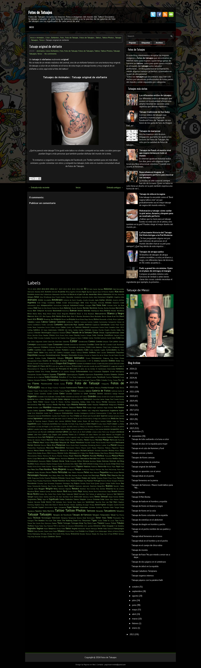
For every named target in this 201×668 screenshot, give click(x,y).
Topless (54, 523)
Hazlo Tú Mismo (57, 402)
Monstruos (119, 453)
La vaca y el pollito (117, 426)
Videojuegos (118, 528)
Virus (96, 531)
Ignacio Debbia (32, 410)
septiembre (137, 591)
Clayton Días (64, 338)
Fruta (50, 391)
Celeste (61, 330)
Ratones (44, 486)
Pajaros (79, 466)
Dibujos (60, 358)
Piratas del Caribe (89, 478)
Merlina (30, 450)
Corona (66, 344)
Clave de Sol (55, 338)
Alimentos (107, 294)
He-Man (67, 402)
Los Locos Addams (105, 434)
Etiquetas (146, 43)
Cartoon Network (82, 327)
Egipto (35, 366)
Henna (98, 402)
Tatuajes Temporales (101, 515)
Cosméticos (82, 344)
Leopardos (114, 429)
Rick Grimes (91, 489)
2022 (65, 289)
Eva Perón (73, 377)
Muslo (121, 455)
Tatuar (113, 515)
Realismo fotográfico (97, 486)
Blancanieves (100, 313)
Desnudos (73, 355)
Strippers (110, 505)
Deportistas (32, 355)
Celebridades (52, 330)
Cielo (94, 335)
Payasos (30, 472)
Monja (106, 453)
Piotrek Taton (70, 478)
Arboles (109, 300)
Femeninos (53, 379)
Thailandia (117, 518)
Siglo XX (45, 499)
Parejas (78, 469)
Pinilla (41, 478)
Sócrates (37, 502)
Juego (109, 421)
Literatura (120, 432)
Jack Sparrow (102, 416)
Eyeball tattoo (91, 377)
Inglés (121, 410)
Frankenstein (71, 387)
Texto (109, 517)
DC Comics (58, 352)
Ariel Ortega (41, 303)
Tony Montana (46, 523)
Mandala (98, 440)
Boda (68, 316)
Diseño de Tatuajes (51, 361)
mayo (134, 609)
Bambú (79, 308)
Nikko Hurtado (52, 461)
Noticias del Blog (116, 461)
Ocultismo (66, 464)
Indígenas (68, 410)
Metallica (48, 450)
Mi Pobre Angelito (72, 450)
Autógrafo (65, 305)
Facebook (101, 377)
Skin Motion (114, 499)
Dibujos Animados (74, 357)
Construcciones (41, 344)
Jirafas (29, 421)
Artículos (101, 303)
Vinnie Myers (69, 531)
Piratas (78, 478)
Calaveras (61, 322)
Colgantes (38, 341)
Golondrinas (70, 396)
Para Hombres (45, 469)
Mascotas (50, 448)
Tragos (94, 523)
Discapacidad (32, 361)
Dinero (88, 358)
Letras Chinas (32, 432)
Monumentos (32, 456)
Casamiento (94, 327)
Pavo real (120, 469)
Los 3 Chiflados (79, 434)
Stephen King (39, 505)
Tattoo (98, 37)
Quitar (102, 483)
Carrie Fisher (50, 327)
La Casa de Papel (42, 426)
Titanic (121, 520)
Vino (76, 531)
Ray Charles (52, 486)
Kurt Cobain (112, 424)
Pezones (74, 475)
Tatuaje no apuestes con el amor (146, 471)
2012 (132, 634)
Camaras (83, 322)
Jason (60, 418)
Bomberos (86, 316)
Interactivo (31, 416)
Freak (86, 388)
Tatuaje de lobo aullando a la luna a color (150, 439)
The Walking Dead (70, 520)
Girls (45, 396)
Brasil (122, 316)
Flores (35, 383)
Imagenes (51, 410)
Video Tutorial (108, 528)
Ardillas (121, 300)
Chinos (52, 335)
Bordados (98, 316)
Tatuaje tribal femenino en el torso (146, 536)
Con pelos (113, 341)
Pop (85, 481)
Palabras (87, 466)
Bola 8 (73, 316)
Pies (109, 475)
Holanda (95, 404)
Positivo (103, 481)
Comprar (106, 341)
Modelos (97, 453)
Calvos (76, 322)
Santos (46, 497)
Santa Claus (38, 497)
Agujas (94, 292)
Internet (38, 416)
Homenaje (56, 407)
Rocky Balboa (73, 491)
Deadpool (66, 352)
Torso (41, 40)
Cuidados (80, 350)
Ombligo (95, 464)
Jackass (110, 416)
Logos (54, 434)
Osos (118, 464)
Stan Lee (105, 502)
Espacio (45, 374)
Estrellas (54, 377)
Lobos (44, 434)
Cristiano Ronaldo (55, 347)
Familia (109, 377)
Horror (79, 407)
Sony (74, 502)
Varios (68, 528)
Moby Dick (84, 453)
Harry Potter (38, 402)
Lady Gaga (43, 429)
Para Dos (35, 469)
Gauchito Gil (78, 393)
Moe (101, 453)
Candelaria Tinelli (39, 324)
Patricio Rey (99, 469)
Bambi (74, 308)
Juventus (54, 424)
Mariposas (60, 445)
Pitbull (105, 478)
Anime (40, 300)
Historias (83, 404)
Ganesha (43, 393)
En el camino (64, 371)
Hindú (55, 404)
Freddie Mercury (94, 388)
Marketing (91, 445)
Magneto (73, 440)
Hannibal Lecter (98, 399)
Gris (108, 396)
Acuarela (61, 291)
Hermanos (120, 402)
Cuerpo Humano (62, 350)
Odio (72, 464)
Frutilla (56, 391)
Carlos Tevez (31, 327)
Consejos (31, 344)
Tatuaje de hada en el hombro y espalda (149, 501)
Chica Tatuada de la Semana (79, 332)
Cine (35, 338)
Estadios (107, 374)
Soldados (59, 502)
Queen (97, 483)
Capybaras (96, 324)
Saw (60, 497)
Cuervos (72, 350)
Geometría (107, 393)
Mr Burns (52, 456)
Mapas (47, 442)
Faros (122, 377)
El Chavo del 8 (44, 366)
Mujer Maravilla (75, 456)
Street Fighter (100, 504)
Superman (84, 507)
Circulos (40, 338)
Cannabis (50, 324)
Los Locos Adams (92, 434)
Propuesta (58, 483)
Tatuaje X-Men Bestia (140, 497)
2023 (69, 289)
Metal (41, 450)
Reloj (56, 488)
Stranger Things (88, 505)
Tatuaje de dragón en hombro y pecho (148, 524)
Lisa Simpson (110, 432)
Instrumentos (67, 413)
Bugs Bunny (88, 319)
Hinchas (49, 404)
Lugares (73, 437)
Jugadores (31, 423)
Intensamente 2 (102, 413)
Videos (30, 531)
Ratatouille (37, 486)
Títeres (29, 523)
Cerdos (75, 330)
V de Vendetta (119, 526)
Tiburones (86, 520)
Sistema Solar (98, 499)
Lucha (67, 437)
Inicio (31, 27)
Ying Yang (30, 536)
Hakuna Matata (77, 399)
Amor (36, 297)
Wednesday (36, 534)
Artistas (108, 302)
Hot (84, 407)
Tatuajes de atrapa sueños (151, 251)
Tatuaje (118, 37)
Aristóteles (51, 303)
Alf (68, 294)
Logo (49, 434)
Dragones (71, 363)
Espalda (61, 374)
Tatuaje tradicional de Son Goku (154, 112)
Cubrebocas (115, 347)
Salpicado (69, 494)
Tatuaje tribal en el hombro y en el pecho (149, 540)
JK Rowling (37, 421)
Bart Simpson (38, 310)
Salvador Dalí (84, 494)
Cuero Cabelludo (48, 350)
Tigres (94, 520)
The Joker (57, 520)
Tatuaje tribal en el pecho (142, 476)
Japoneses (38, 418)
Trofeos (30, 526)
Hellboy (82, 402)
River (37, 491)
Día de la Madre (90, 355)
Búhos (96, 319)
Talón (112, 507)
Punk (88, 483)
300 (81, 289)
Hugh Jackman (97, 407)
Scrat (71, 497)
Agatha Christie (75, 292)
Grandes (92, 396)
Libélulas (51, 432)
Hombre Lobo (37, 407)
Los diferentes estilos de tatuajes (155, 95)
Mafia (67, 440)
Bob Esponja (47, 316)
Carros (57, 327)
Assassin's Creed (118, 303)
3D (85, 289)
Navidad (93, 458)
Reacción (60, 486)
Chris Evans (60, 335)
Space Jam (81, 502)
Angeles (109, 297)
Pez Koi (68, 475)
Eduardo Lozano (107, 363)
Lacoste (36, 429)
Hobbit (89, 404)
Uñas (104, 526)
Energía (72, 371)
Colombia (66, 341)
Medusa (108, 448)
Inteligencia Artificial (87, 413)
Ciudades (47, 338)
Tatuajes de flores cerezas (143, 457)
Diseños (63, 361)
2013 (39, 289)
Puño (92, 483)
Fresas (36, 391)
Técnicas (37, 517)
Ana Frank (56, 297)
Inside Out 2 (48, 413)
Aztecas (30, 308)
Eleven (37, 371)
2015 (47, 289)
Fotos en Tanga (46, 388)
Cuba (109, 347)
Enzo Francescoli (95, 371)
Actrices (54, 292)
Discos (39, 361)
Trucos (37, 526)
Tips (117, 520)
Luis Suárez (85, 437)
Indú (89, 410)
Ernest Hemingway (117, 371)
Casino (101, 327)
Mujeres (85, 455)
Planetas (120, 478)
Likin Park (72, 432)
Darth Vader (39, 352)
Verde (100, 528)
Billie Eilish (56, 314)
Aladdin (111, 292)
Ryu (46, 494)
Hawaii (47, 402)
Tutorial (50, 526)
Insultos (76, 413)
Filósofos (104, 380)
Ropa (109, 491)
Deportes (120, 352)
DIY (90, 361)
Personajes (33, 475)
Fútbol (73, 390)
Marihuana (119, 442)
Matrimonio (70, 448)
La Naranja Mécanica (93, 426)
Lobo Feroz (38, 434)
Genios (100, 393)
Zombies (51, 536)
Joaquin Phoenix (48, 421)
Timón (100, 520)
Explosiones (81, 377)
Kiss (84, 424)
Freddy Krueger (107, 387)
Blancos (30, 316)
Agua (84, 291)
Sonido (69, 502)
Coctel (109, 338)
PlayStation (47, 481)
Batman (73, 310)
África (68, 292)
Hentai (104, 402)
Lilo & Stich (81, 432)
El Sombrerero (101, 369)
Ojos (76, 464)
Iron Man (69, 416)
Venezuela (81, 528)
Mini (49, 453)
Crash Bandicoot (118, 344)
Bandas (86, 308)
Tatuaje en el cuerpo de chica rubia (146, 545)
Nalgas (52, 458)
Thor (79, 520)
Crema (29, 347)
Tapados (38, 511)
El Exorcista (76, 366)
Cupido (102, 350)
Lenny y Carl (94, 429)
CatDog (30, 330)
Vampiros (52, 528)
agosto (135, 595)
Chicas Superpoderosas (109, 332)
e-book (99, 363)
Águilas (89, 292)
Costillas (90, 344)
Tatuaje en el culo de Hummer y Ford (147, 448)
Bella (102, 311)
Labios (30, 429)
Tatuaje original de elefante (45, 46)
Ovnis (39, 466)
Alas (117, 291)
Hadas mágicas (64, 399)
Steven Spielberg (76, 505)
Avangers (88, 305)
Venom (88, 528)
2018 (132, 405)
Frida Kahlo (43, 391)
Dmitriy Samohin (101, 361)
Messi (36, 450)
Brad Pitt (115, 316)
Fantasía (116, 377)
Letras (122, 429)
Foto (62, 37)
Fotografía (105, 384)
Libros (65, 431)
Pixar (110, 478)
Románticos (102, 491)
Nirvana (86, 461)
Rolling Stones (88, 491)
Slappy (121, 499)
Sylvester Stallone (95, 507)
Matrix (77, 448)
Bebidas (87, 310)
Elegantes (30, 371)
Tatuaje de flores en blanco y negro (147, 506)
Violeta (81, 531)
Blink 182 (38, 316)
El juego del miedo (115, 366)
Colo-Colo (51, 341)
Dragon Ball (61, 363)
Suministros (48, 507)
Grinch (104, 396)
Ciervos (116, 335)
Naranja (71, 458)
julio (134, 600)
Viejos (55, 531)
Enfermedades (82, 371)
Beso (29, 313)
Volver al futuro (113, 531)
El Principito (61, 369)
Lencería (74, 429)
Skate (107, 499)
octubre (135, 586)
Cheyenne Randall (58, 332)
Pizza (114, 478)
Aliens (100, 294)
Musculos (108, 456)
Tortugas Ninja (77, 523)
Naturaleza (84, 458)
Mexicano (55, 450)
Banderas (94, 308)
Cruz (105, 347)
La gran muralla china (68, 426)
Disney (71, 360)
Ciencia (100, 335)
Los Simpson (48, 437)
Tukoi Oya (42, 526)
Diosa (116, 358)
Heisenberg (75, 402)
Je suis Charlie (83, 418)
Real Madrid (69, 486)
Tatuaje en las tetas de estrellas (145, 462)
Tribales (120, 523)
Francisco (62, 388)
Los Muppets (116, 434)
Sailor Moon (61, 494)
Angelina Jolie (119, 297)
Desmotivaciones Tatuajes (57, 355)
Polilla (68, 481)
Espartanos (89, 374)
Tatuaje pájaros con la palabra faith (147, 580)
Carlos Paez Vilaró (117, 324)
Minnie (60, 453)
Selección (78, 496)
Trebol (113, 523)
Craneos (109, 344)
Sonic (65, 502)
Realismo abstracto (82, 486)
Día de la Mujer (102, 355)
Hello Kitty (91, 402)
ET (68, 377)
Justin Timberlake (43, 424)
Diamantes (51, 358)
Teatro (29, 518)
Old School (87, 464)
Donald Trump (38, 363)
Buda (82, 319)
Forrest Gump (59, 384)
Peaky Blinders (40, 472)
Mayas (94, 448)
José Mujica (95, 421)
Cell (66, 330)
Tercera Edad (81, 518)
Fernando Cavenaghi (82, 380)
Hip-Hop (61, 404)
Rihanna (109, 488)
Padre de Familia (70, 466)
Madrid (43, 440)
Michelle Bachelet (101, 450)
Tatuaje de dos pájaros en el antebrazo (148, 561)
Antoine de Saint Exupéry (72, 300)
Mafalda (62, 440)
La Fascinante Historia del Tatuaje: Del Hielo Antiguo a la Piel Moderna (155, 234)
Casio (106, 327)
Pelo (69, 472)
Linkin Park (101, 432)
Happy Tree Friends (112, 399)
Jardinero (46, 418)
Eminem (54, 371)
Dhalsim (81, 355)
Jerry (100, 418)
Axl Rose (121, 305)
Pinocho (47, 478)
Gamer (36, 393)
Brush (78, 319)
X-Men (115, 534)
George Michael (118, 393)
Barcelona (120, 308)
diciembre (136, 431)
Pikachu (114, 475)
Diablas (37, 358)
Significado (54, 499)
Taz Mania (120, 515)
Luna (92, 437)
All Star (114, 294)
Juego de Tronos (118, 421)
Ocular (60, 464)
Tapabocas (31, 511)
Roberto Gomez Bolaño (48, 491)
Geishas (92, 393)
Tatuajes (34, 40)
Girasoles (40, 396)
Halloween (87, 399)
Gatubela (69, 393)
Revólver (83, 489)
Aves (104, 305)
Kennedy (65, 424)
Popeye (90, 480)
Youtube (37, 536)
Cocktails (103, 338)
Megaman (115, 448)
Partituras (85, 469)
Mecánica (100, 448)
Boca (64, 316)
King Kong (79, 424)
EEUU (29, 366)
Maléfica (80, 440)
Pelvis (86, 472)
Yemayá (121, 534)
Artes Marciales (91, 303)
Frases (81, 387)
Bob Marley (56, 316)
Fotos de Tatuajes (40, 12)
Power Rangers (112, 481)
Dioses (122, 358)
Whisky (49, 534)
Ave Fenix (96, 305)
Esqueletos (98, 374)
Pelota (74, 472)
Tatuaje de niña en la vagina (152, 194)
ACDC (42, 292)
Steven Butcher (64, 505)
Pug (72, 483)
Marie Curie (110, 442)
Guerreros (120, 396)
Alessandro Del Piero (59, 294)
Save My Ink (53, 497)
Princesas (51, 483)
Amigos (30, 297)
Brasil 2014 (31, 319)
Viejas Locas (48, 531)
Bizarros (72, 313)
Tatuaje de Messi (137, 290)
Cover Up (99, 344)
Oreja (113, 464)
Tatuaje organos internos (142, 575)
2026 (78, 289)
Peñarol (96, 472)
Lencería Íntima (83, 429)
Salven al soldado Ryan (97, 494)
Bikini (49, 314)
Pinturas (61, 478)
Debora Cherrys (76, 352)
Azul (35, 308)
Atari (38, 305)
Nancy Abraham (61, 458)
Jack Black (83, 416)
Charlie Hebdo (116, 330)
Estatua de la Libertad (35, 377)
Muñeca (100, 455)
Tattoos (91, 510)
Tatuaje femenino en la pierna (144, 480)
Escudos (39, 374)
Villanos (61, 531)
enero (134, 628)
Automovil (74, 305)
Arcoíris (115, 300)
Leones (107, 429)
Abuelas (37, 292)
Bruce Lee (65, 319)
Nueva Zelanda (40, 464)
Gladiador (51, 396)
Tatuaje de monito (139, 550)
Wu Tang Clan (102, 534)
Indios (84, 410)
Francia (55, 388)
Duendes (79, 363)
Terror (98, 517)
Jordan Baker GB (83, 421)
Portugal (97, 480)
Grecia (99, 396)
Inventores (46, 416)
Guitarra (30, 399)
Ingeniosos (104, 410)
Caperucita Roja (70, 324)
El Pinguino (42, 369)
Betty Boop (42, 314)
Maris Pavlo (70, 445)
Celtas (70, 330)
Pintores (54, 478)
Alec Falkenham (46, 294)
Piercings (95, 475)
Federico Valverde (33, 380)
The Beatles (39, 520)
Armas (58, 302)
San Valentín (119, 494)
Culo (86, 349)
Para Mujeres (59, 469)
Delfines (92, 352)
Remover (62, 489)
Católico (36, 330)
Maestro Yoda (52, 440)
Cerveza (95, 330)
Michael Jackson (87, 450)
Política (74, 480)
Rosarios (121, 491)
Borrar (104, 316)
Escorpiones (31, 374)
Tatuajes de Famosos (82, 514)
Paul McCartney (110, 469)
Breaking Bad (49, 319)
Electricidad (111, 369)
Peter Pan (60, 475)
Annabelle (47, 300)
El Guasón (104, 366)
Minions (54, 453)
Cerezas (87, 330)
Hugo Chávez (108, 407)
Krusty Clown (102, 424)
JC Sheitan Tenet (71, 418)
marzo (135, 618)
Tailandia (106, 507)
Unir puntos (88, 526)
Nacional (41, 458)
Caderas (52, 322)
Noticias (105, 461)
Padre (60, 466)
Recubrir (116, 486)
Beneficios (120, 311)
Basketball (57, 310)
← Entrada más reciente (38, 187)
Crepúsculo (36, 347)
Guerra (112, 396)
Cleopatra (73, 338)
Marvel (114, 445)
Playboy (40, 481)
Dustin (94, 363)
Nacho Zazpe (32, 458)
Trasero (100, 523)
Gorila (77, 396)
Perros (121, 472)
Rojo (80, 491)
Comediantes (83, 341)
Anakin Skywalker (66, 297)
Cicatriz (83, 335)
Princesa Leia (42, 483)
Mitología (73, 453)
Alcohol (37, 294)
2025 (132, 373)
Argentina (31, 302)
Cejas (45, 330)
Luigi (78, 437)
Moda (91, 453)
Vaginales (31, 528)
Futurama (81, 391)
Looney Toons (68, 434)
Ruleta (41, 494)
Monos (112, 453)
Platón (29, 481)
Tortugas (67, 523)
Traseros (107, 523)
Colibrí (45, 341)
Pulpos (77, 483)
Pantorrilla (102, 466)
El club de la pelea (56, 366)
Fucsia (62, 391)
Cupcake (97, 350)
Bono (92, 316)
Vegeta (74, 528)
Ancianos (85, 297)
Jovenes (103, 421)
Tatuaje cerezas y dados (142, 453)
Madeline (110, 437)
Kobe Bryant (92, 424)
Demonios (111, 352)
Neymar (121, 458)
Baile (61, 308)
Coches (91, 338)
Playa (35, 481)
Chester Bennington (42, 332)
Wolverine (75, 534)
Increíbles (60, 410)
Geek (86, 393)
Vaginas (40, 528)
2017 (56, 289)
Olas (80, 464)
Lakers (49, 429)
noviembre (136, 436)
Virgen (91, 531)
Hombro (47, 407)
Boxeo (109, 316)
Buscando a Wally (106, 319)
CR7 (104, 344)
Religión (49, 488)
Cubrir (122, 347)
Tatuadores (110, 510)
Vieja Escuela (38, 531)
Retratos (75, 488)
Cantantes (58, 324)
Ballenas (67, 308)
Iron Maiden (61, 416)
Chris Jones (69, 335)
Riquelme (30, 491)
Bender (113, 311)
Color (47, 37)
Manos (36, 442)
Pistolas (99, 478)
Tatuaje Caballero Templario (144, 571)
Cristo (88, 347)
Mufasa (65, 456)
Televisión (56, 518)
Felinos (44, 380)
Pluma (54, 480)
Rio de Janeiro (119, 489)
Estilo (47, 377)
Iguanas (42, 410)
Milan (117, 450)
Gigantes (32, 396)
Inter (110, 413)
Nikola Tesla (64, 461)
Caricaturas (105, 324)
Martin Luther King (103, 445)
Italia (77, 416)
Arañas (102, 300)
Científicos (108, 335)
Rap (122, 483)
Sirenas (89, 499)
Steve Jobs (48, 505)
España (81, 374)
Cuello (30, 349)
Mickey (111, 450)
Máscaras (120, 445)
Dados (30, 352)
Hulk (115, 407)
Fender (71, 380)
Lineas (88, 432)
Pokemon (61, 480)
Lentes (101, 429)
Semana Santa (88, 497)
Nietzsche (42, 461)
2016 (52, 289)
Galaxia (88, 391)
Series (121, 496)
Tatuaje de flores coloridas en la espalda (149, 515)
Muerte (59, 456)
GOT (81, 396)
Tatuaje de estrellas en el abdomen (147, 519)
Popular (132, 43)
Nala (47, 458)
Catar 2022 (120, 327)
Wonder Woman (85, 534)
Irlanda (54, 416)
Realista (109, 486)
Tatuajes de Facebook (62, 515)
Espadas (53, 374)
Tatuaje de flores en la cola (143, 510)
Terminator (91, 518)
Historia (74, 404)
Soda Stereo (46, 502)
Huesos (89, 407)
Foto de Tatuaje (71, 37)
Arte (82, 302)
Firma (110, 380)
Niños (79, 461)
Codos (114, 338)
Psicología (66, 483)
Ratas (29, 486)
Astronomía (31, 305)
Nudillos (30, 464)
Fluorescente (46, 383)
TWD (55, 526)
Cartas (63, 327)
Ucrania (71, 526)
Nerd (98, 458)
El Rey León (72, 369)
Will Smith (57, 534)
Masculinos (60, 447)
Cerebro (81, 330)
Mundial (93, 456)
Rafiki (113, 483)
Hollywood (103, 404)
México (63, 450)
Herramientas (32, 404)
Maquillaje (54, 442)
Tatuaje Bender (138, 492)
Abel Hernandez (118, 289)
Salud (76, 494)
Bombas (79, 316)
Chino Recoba (43, 335)
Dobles (112, 360)
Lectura (63, 429)
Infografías (95, 410)
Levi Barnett (42, 432)
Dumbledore (87, 363)
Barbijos (112, 308)
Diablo (43, 358)
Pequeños (104, 472)
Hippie (68, 404)
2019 (60, 289)
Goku (63, 396)
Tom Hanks (37, 523)
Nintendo (73, 461)
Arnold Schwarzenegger (70, 303)
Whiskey (43, 534)
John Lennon (59, 421)
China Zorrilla (32, 335)
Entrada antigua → (115, 187)
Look (59, 434)
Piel (89, 475)
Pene (91, 472)
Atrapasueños (47, 305)
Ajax (99, 292)
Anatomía (77, 297)
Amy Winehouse (45, 297)
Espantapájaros (72, 374)
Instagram (57, 413)
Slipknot (30, 502)
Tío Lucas (111, 520)
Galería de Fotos (101, 390)
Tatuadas (99, 511)
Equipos (105, 371)
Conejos (121, 341)
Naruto (77, 458)
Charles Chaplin (104, 330)
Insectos (39, 413)
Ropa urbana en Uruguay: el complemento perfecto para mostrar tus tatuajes (156, 175)
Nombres (93, 461)
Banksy (100, 308)
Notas (99, 461)
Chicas (95, 332)
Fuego (67, 391)
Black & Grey (82, 314)
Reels (36, 489)
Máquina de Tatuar (67, 442)
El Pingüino (51, 369)
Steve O (55, 505)
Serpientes (32, 499)
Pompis (80, 480)
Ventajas (94, 528)
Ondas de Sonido (105, 464)
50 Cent (89, 289)
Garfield (55, 393)
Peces (48, 472)
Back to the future (45, 308)
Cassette (112, 327)
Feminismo (64, 380)
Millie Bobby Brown (40, 453)
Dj (92, 361)
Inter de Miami (118, 413)
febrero (135, 623)
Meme (122, 448)
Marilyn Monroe (33, 445)
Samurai (110, 494)
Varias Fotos (60, 528)
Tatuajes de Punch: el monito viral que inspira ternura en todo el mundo (155, 153)
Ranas (118, 483)
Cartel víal (70, 327)
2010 (34, 289)
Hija (39, 404)
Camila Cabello (92, 322)
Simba (61, 499)
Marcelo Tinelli (89, 442)
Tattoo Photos (108, 37)
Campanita (112, 322)
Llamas (30, 434)
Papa (113, 466)
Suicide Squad (37, 507)
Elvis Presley (45, 371)
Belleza (107, 310)
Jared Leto (53, 418)
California (69, 322)
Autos (81, 305)
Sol (53, 502)
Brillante (57, 319)
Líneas (94, 432)
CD (42, 330)
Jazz (63, 418)
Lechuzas (56, 429)
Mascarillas (31, 448)
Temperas (64, 518)
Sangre (30, 496)
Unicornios (79, 526)
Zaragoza (44, 536)
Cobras (85, 338)
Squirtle (98, 502)
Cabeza (44, 322)
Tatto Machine (48, 511)
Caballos (31, 322)
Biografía (65, 314)
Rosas (30, 494)
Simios (76, 499)
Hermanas (112, 402)
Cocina (97, 338)
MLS (79, 453)
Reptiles (68, 489)
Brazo (40, 319)
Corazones (58, 344)
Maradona (80, 442)
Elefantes (55, 37)
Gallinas (114, 391)
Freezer (30, 391)
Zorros (58, 536)
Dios (111, 358)
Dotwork (46, 363)
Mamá (86, 440)
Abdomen (108, 289)
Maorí (42, 442)
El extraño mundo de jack (91, 366)
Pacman (55, 466)
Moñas (39, 456)
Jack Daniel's (91, 416)
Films (98, 380)
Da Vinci (121, 350)
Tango (122, 507)
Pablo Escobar (47, 466)
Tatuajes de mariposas (149, 131)
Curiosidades (111, 350)
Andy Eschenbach (100, 297)
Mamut (92, 440)
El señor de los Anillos (86, 369)
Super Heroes (73, 507)
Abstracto (30, 292)
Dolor (118, 361)
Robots (59, 491)
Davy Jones (49, 352)
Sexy (39, 499)
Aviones (110, 305)
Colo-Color (58, 341)
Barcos (29, 311)
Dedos (85, 352)
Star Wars (113, 502)
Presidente (32, 483)
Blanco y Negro (115, 313)
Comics (91, 341)
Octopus (54, 464)
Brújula (72, 319)
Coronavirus (74, 344)
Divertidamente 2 (81, 361)
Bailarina (55, 308)
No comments (50, 54)
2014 (43, 289)
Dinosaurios (97, 358)
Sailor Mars (52, 494)
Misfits (66, 453)
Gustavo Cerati (51, 399)
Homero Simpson (69, 407)
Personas (44, 475)
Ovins (35, 466)
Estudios (62, 377)
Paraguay (70, 469)
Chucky (77, 335)
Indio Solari (76, 410)
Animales (40, 37)
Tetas (104, 518)
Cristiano (44, 347)
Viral (86, 531)
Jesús (113, 418)
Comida (99, 341)
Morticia (46, 456)
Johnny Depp (70, 421)
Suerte (116, 505)
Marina (43, 445)
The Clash (48, 520)
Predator (121, 481)
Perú (50, 475)
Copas (49, 344)
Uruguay (109, 526)
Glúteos (57, 396)
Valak (46, 528)
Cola (118, 338)
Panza (109, 466)
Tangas (116, 507)
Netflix (115, 458)
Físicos (115, 380)
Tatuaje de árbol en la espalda (144, 566)
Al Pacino (104, 292)
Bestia (35, 314)
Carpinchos (41, 327)
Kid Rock (71, 424)
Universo (97, 526)
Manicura (113, 440)
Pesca (54, 475)
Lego (69, 429)
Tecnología (46, 518)
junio (134, 605)
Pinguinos (35, 478)
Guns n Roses (39, 399)
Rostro (36, 494)
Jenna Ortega (93, 418)
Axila (115, 305)
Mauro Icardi (86, 448)
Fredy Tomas (119, 388)
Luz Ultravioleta (100, 437)
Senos (97, 496)
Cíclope (89, 335)
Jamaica (116, 416)
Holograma (113, 404)
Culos (91, 350)
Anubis (85, 300)
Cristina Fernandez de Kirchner (73, 347)
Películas (62, 472)
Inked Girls (31, 413)
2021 (132, 391)
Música (115, 455)
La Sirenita (105, 426)
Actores (48, 291)
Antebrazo (57, 299)
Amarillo (121, 294)
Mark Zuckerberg (81, 445)
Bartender (48, 311)
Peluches (80, 472)
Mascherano (41, 448)
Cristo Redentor (96, 347)
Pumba (82, 483)
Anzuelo (91, 300)
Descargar (41, 355)
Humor (121, 407)
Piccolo (85, 475)
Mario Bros (51, 445)
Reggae (41, 488)
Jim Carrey (120, 418)
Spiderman (90, 502)
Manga (106, 439)
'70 (28, 289)
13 (31, 289)
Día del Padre (113, 355)
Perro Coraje (113, 472)
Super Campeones (60, 507)
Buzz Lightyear (118, 319)
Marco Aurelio (101, 442)
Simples (83, 499)
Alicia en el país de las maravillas (83, 294)
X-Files (110, 534)
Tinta (105, 520)
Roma (96, 491)
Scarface (66, 497)
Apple (97, 300)
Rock (65, 491)
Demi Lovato (101, 352)
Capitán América (85, 324)
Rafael (108, 483)
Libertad (58, 432)
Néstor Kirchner (106, 458)
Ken (59, 424)
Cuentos (37, 350)
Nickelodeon (32, 461)
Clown (79, 338)
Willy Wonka (65, 534)
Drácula (53, 363)
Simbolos (69, 499)
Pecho (54, 472)
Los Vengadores (59, 437)
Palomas (94, 466)
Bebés (80, 310)
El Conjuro (67, 366)
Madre (116, 437)
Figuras (93, 380)
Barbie (106, 308)
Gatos (62, 393)
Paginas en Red (89, 664)
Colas (33, 341)
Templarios (72, 518)
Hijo (43, 404)
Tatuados (120, 511)
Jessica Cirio (106, 418)
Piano (80, 475)
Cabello (37, 322)
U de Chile (61, 526)
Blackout (91, 314)
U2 (66, 526)
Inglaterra (114, 410)
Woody (94, 534)
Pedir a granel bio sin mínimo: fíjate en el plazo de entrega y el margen (156, 269)
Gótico (85, 396)
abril (134, 614)
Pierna (103, 475)
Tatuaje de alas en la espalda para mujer (149, 443)
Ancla (91, 297)
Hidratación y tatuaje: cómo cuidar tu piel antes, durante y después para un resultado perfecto (156, 213)
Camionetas (103, 322)
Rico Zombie (100, 489)
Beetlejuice (95, 311)
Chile (122, 332)
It (74, 416)
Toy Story (88, 523)
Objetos (48, 464)
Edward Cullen (119, 363)
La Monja (81, 426)
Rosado (114, 491)
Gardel (49, 393)
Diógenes (106, 358)
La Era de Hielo (54, 426)
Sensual (104, 496)
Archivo (159, 43)
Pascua (92, 469)
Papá (118, 466)
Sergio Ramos (113, 497)
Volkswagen (103, 531)
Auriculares (58, 305)
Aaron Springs (98, 289)
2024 (74, 289)
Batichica (65, 311)
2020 (132, 396)
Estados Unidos (117, 374)
